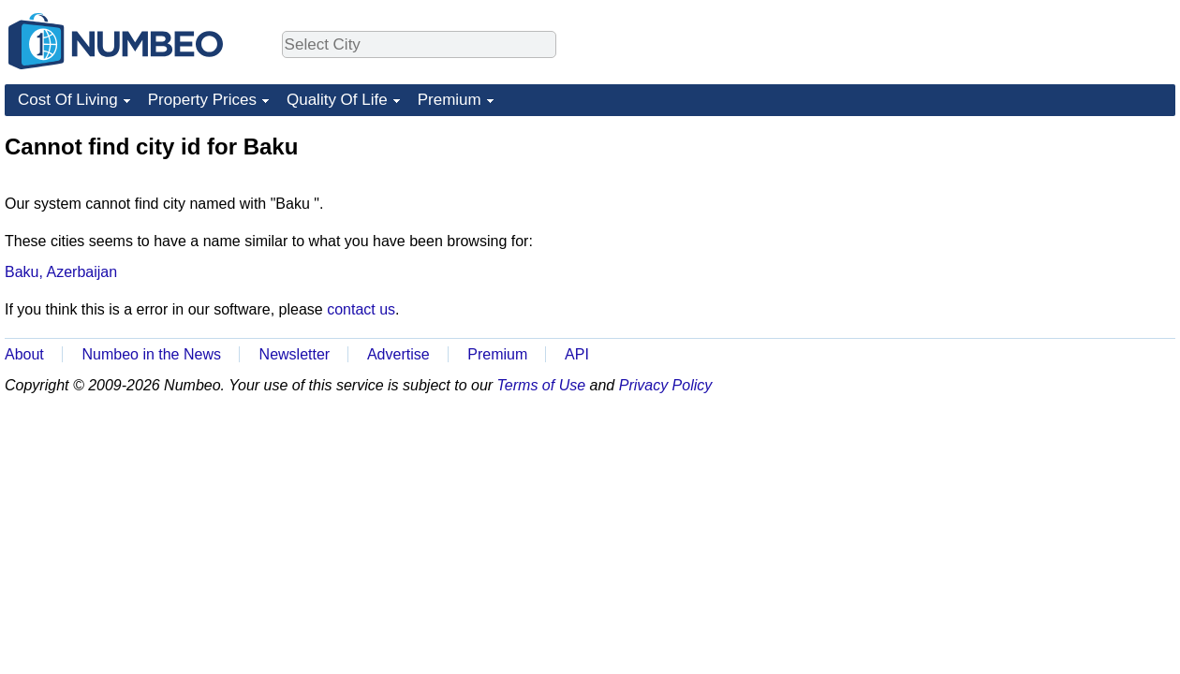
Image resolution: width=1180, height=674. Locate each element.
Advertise (398, 354)
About (24, 354)
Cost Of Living (68, 100)
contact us (361, 309)
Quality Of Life (337, 100)
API (577, 354)
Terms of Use (541, 385)
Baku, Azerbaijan (61, 272)
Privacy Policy (666, 385)
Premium (449, 100)
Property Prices (202, 100)
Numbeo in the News (151, 354)
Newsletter (295, 354)
